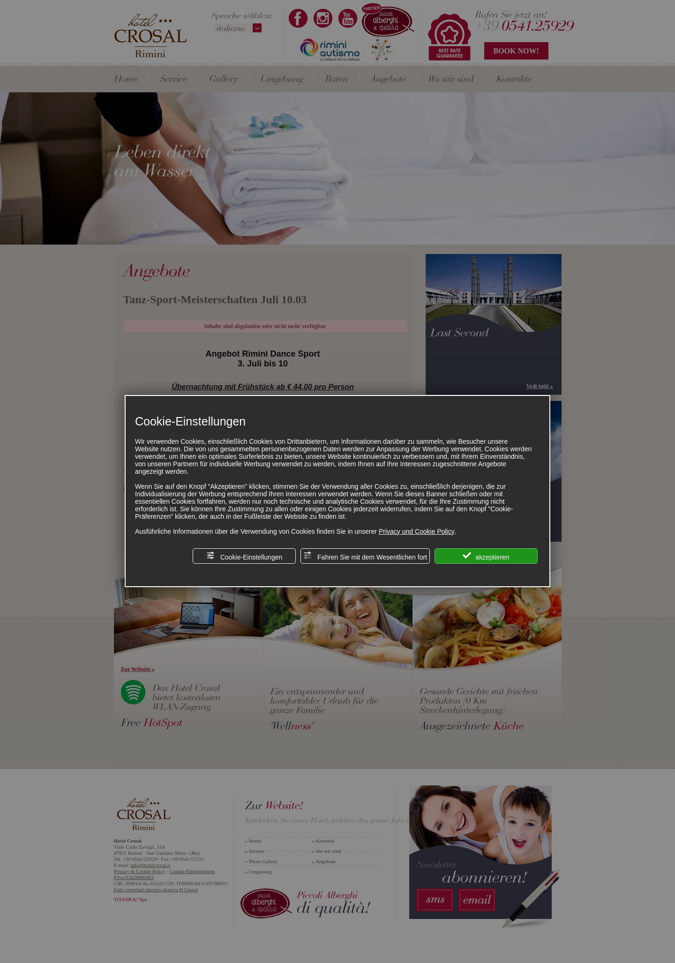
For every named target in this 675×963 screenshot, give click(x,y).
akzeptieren (486, 556)
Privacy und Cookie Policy (417, 531)
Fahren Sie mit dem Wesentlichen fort (365, 556)
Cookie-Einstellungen (244, 556)
